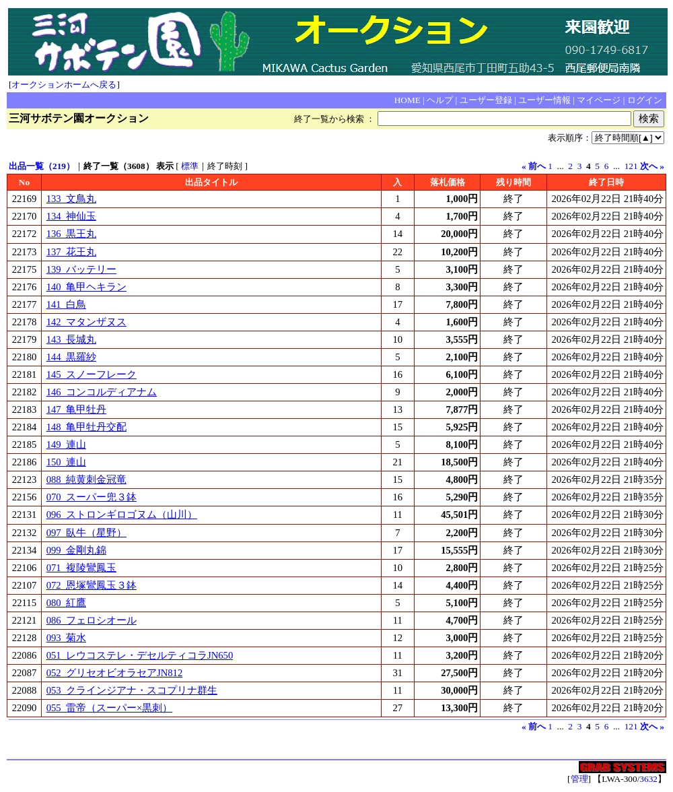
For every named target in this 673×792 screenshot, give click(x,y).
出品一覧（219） (42, 166)
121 (631, 166)
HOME (407, 100)
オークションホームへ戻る (63, 84)
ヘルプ (440, 100)
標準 (190, 166)
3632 (648, 779)
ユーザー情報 (544, 100)
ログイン (644, 100)
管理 (579, 779)
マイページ (599, 100)
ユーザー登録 (486, 100)
